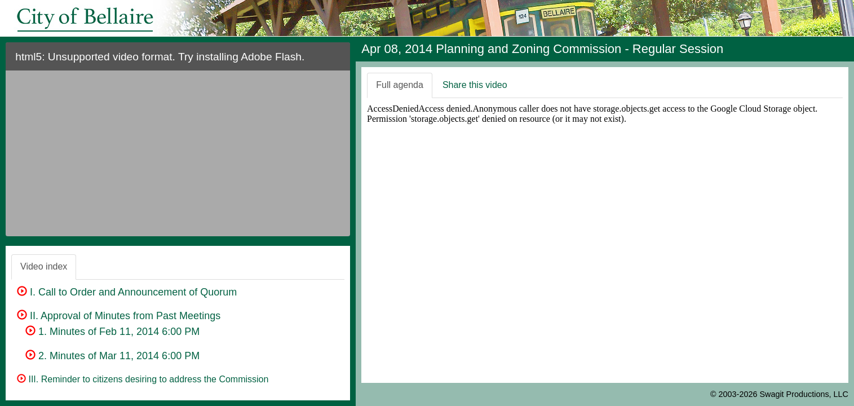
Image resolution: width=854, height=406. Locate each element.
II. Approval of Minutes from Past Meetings (118, 315)
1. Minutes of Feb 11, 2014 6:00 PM (112, 331)
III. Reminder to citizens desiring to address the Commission (142, 379)
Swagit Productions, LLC (803, 394)
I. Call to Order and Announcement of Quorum (127, 292)
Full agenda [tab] (399, 85)
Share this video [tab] (475, 85)
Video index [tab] (43, 266)
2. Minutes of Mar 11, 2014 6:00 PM (112, 355)
